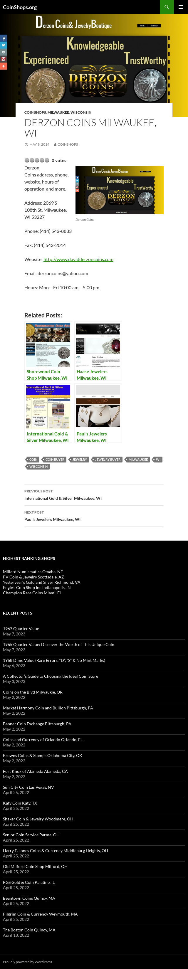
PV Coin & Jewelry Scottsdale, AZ (33, 576)
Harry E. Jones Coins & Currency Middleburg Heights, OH (55, 850)
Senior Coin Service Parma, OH (31, 834)
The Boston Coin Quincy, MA (29, 929)
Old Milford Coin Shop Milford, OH (35, 866)
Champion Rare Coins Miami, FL (32, 592)
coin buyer (55, 459)
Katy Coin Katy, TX (20, 802)
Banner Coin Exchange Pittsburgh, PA (37, 723)
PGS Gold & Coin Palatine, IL (29, 882)
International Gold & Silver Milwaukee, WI (94, 494)
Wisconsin (80, 112)
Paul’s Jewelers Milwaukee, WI (94, 515)
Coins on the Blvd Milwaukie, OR (33, 691)
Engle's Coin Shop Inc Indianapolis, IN (37, 587)
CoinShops (68, 144)
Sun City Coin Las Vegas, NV (28, 787)
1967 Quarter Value (21, 628)
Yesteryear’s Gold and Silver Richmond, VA (41, 582)
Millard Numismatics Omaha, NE (33, 571)
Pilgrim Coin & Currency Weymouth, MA (40, 913)
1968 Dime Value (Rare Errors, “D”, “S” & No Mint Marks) (54, 660)
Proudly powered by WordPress (27, 962)
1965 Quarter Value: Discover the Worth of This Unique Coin (58, 644)
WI (158, 459)
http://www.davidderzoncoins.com (78, 259)
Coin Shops (35, 112)
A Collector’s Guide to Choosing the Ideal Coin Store (50, 676)
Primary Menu (181, 7)
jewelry (80, 459)
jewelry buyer (107, 459)
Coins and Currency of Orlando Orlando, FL (43, 739)
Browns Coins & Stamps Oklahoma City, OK (42, 755)
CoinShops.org (20, 7)
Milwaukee (58, 112)
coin (33, 459)
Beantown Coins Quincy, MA (29, 898)
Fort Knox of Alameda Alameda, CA (35, 771)
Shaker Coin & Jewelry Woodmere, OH (38, 818)
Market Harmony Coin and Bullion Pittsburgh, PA (48, 707)
